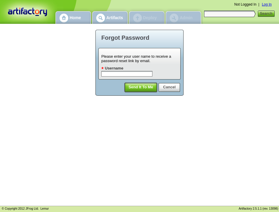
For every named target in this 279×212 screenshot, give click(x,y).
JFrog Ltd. (32, 208)
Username (114, 68)
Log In (267, 4)
